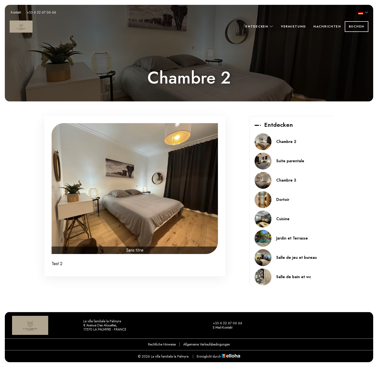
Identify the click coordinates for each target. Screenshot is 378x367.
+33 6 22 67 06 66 (224, 323)
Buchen (356, 26)
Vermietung (293, 26)
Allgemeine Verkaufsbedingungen (206, 344)
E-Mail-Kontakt (219, 327)
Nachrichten (327, 26)
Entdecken (259, 26)
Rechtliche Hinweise (162, 344)
